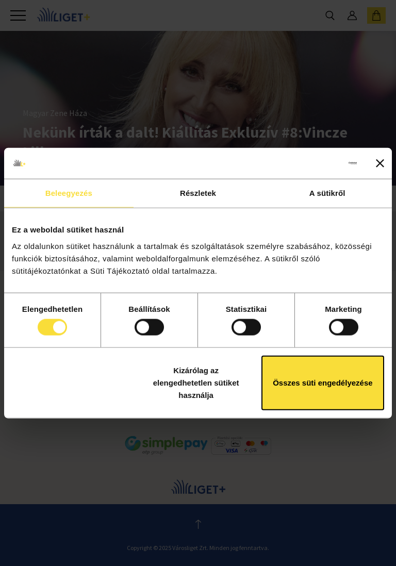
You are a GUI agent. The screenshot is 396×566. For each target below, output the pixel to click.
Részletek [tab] (198, 193)
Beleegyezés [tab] (68, 193)
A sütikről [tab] (327, 193)
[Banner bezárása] (380, 163)
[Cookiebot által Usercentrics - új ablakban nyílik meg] (312, 163)
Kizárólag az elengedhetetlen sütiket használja (196, 382)
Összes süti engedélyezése (322, 382)
